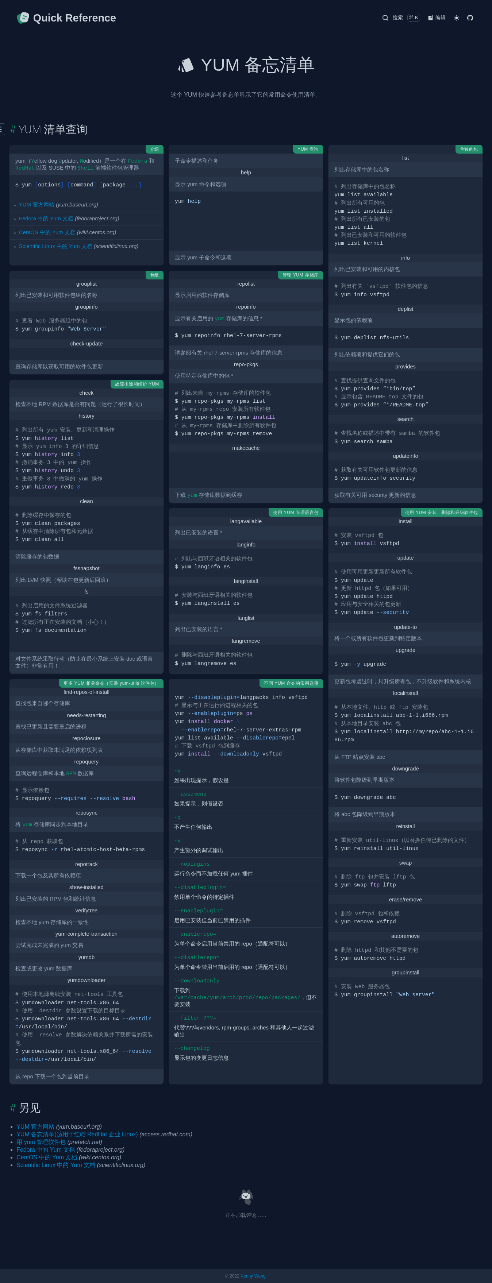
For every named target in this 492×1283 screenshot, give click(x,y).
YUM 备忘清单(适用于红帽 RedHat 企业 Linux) (77, 1134)
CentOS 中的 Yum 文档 (47, 232)
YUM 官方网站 (36, 205)
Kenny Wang (253, 1276)
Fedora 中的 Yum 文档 (46, 218)
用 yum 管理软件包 (41, 1142)
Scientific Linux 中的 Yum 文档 (55, 246)
